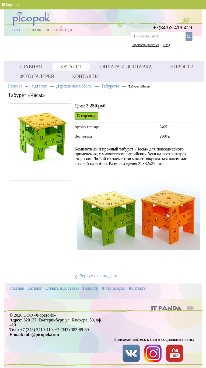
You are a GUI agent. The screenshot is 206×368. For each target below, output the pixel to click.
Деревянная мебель (74, 86)
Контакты (137, 288)
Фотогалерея (113, 288)
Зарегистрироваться (145, 45)
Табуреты (110, 86)
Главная (15, 86)
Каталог (71, 66)
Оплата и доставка (62, 288)
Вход (166, 45)
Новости (91, 288)
